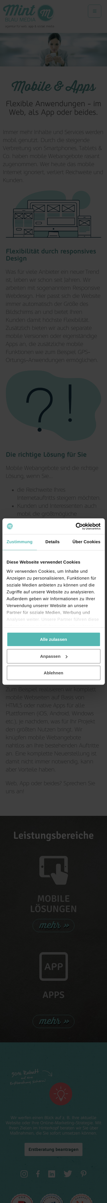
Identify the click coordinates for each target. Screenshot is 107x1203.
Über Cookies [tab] (86, 542)
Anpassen (53, 656)
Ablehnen (53, 672)
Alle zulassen (53, 639)
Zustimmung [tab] (20, 542)
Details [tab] (52, 542)
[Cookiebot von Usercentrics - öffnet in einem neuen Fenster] (76, 526)
